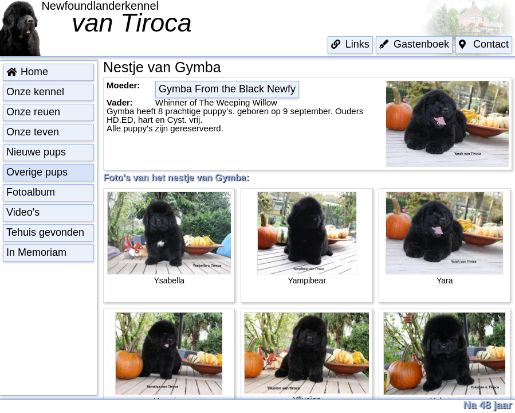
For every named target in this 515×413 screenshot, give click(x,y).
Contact (484, 44)
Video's (23, 212)
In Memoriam (36, 252)
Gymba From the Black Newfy (227, 89)
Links (350, 44)
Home (27, 71)
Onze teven (32, 132)
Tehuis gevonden (45, 232)
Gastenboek (414, 44)
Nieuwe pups (36, 152)
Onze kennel (35, 92)
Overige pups (37, 172)
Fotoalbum (30, 192)
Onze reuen (33, 112)
